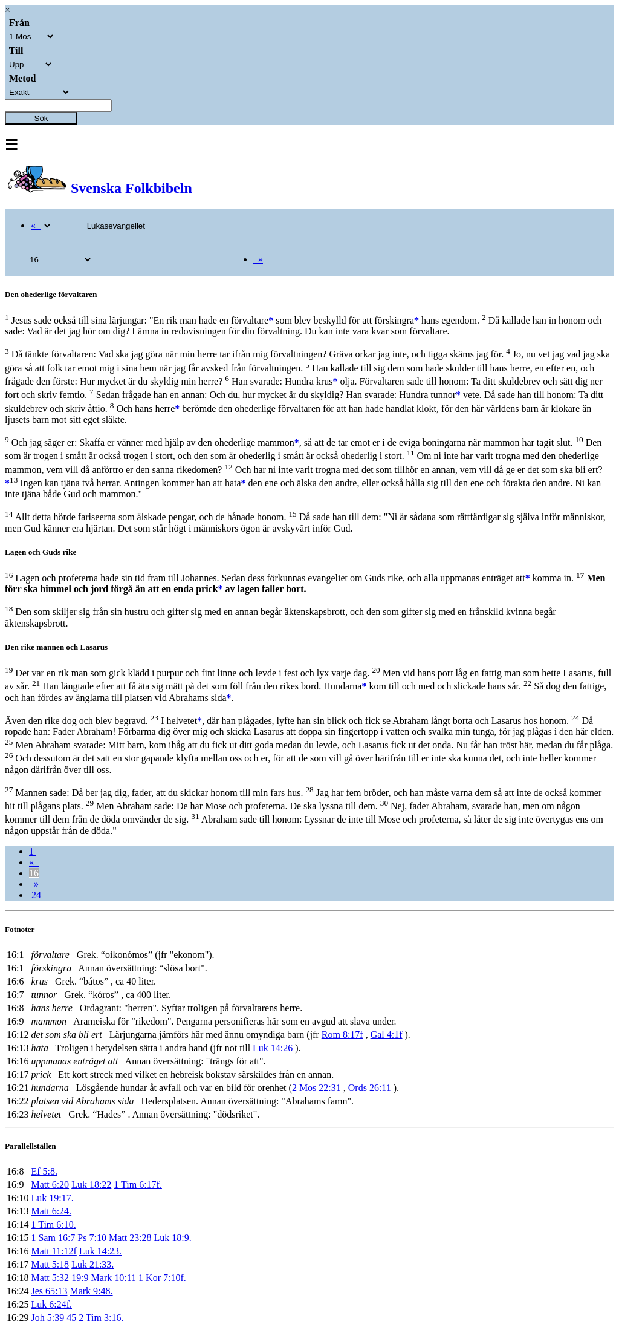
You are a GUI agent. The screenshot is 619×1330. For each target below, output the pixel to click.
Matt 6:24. (51, 1211)
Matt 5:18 (50, 1264)
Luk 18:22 (91, 1184)
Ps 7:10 (91, 1238)
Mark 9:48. (91, 1291)
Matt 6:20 (50, 1184)
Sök (41, 118)
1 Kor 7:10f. (162, 1278)
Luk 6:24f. (51, 1304)
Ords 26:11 (369, 1088)
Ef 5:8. (44, 1171)
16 (34, 873)
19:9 (79, 1278)
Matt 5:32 (50, 1278)
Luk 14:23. (100, 1251)
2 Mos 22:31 (316, 1088)
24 (35, 895)
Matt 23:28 (130, 1238)
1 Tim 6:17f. (138, 1184)
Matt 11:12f (53, 1251)
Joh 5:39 (47, 1317)
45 (71, 1317)
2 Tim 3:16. (101, 1317)
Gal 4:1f (387, 1034)
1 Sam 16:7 (53, 1238)
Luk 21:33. (92, 1264)
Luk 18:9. (173, 1238)
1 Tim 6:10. (53, 1224)
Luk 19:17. (52, 1198)
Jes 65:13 (49, 1291)
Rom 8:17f (342, 1034)
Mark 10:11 (114, 1278)
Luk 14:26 (273, 1048)
